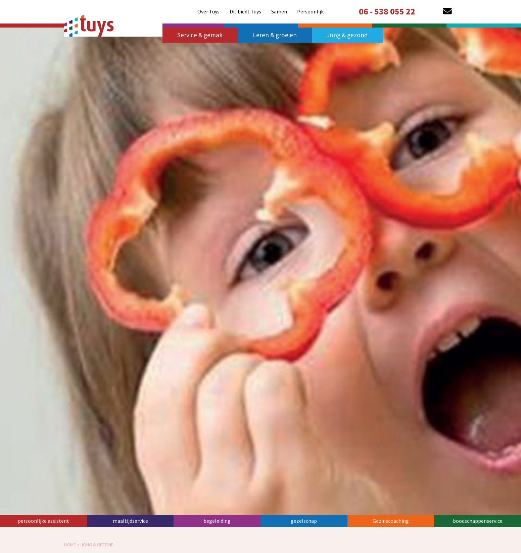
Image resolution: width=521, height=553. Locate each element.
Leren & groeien (275, 35)
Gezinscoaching (391, 520)
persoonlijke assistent (43, 520)
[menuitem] (208, 11)
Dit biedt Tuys (245, 11)
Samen (279, 11)
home (70, 545)
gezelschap (304, 520)
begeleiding (217, 520)
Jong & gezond (347, 35)
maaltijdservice (130, 520)
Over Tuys (208, 11)
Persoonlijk (310, 11)
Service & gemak (200, 35)
